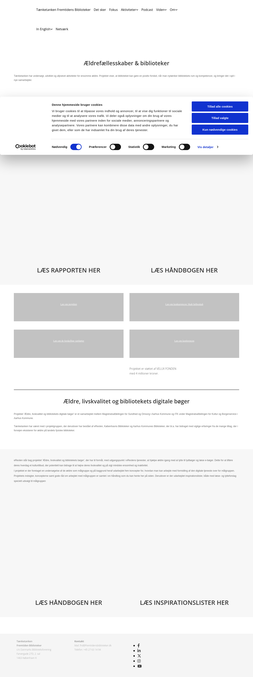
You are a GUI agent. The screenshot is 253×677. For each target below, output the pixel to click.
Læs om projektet (68, 304)
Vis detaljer (205, 50)
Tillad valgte (219, 21)
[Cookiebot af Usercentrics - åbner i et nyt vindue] (25, 50)
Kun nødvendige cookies (220, 33)
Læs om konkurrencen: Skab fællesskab (184, 304)
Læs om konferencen (184, 340)
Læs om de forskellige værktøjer (68, 340)
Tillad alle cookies (220, 9)
